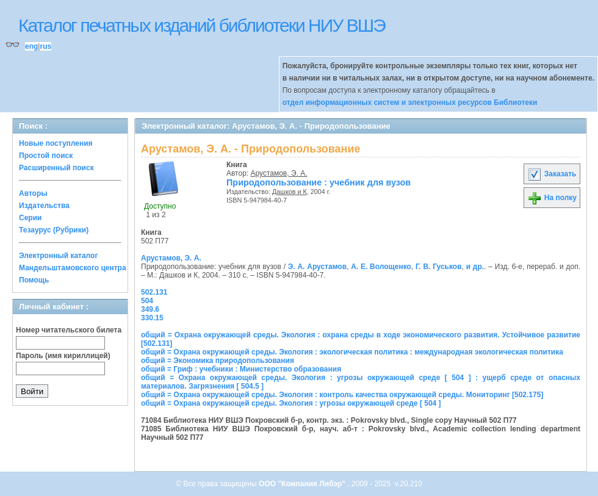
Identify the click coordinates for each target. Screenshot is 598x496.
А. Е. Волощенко (381, 266)
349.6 (150, 309)
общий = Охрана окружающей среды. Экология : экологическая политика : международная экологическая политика (352, 352)
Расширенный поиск (56, 168)
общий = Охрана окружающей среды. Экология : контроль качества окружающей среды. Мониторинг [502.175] (342, 394)
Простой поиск (46, 155)
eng (31, 46)
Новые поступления (56, 143)
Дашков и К (289, 191)
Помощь (34, 280)
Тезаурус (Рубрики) (53, 230)
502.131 (154, 292)
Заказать (551, 174)
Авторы (33, 193)
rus (45, 46)
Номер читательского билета (68, 330)
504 (147, 301)
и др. (475, 266)
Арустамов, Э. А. (279, 173)
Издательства (44, 205)
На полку (552, 197)
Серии (30, 218)
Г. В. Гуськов (439, 266)
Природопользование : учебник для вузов (318, 182)
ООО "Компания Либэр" (303, 484)
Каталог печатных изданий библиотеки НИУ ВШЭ (201, 25)
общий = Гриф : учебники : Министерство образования (241, 369)
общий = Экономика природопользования (217, 360)
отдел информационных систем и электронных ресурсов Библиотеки (410, 102)
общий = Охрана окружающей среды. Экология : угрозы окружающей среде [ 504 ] (291, 403)
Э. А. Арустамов (317, 266)
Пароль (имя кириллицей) (63, 355)
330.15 (152, 318)
